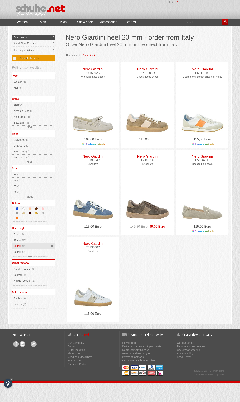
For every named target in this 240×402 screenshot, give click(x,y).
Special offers (28, 58)
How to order (129, 342)
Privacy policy (185, 353)
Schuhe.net (198, 371)
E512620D (21, 139)
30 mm (19, 251)
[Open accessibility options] (8, 383)
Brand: (17, 43)
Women (20, 81)
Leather (20, 274)
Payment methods (133, 356)
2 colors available (93, 144)
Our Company (75, 342)
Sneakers (93, 164)
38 (17, 192)
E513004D (21, 145)
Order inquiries (76, 349)
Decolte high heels (202, 164)
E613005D (147, 73)
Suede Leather (24, 269)
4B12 (18, 105)
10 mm (20, 240)
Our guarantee (185, 342)
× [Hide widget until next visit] (11, 379)
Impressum (74, 360)
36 (17, 180)
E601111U (21, 157)
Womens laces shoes (93, 76)
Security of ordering (188, 349)
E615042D (93, 73)
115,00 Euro (147, 139)
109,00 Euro (93, 139)
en (177, 2)
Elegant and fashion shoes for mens (202, 76)
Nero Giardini (28, 43)
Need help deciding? (79, 356)
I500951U (147, 160)
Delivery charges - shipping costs (141, 346)
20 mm (31, 50)
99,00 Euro (156, 226)
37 (17, 186)
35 (17, 174)
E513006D (21, 151)
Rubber (20, 298)
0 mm (19, 234)
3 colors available (203, 231)
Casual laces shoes (147, 76)
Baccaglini (21, 122)
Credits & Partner (77, 363)
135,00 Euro (202, 139)
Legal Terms (184, 356)
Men (18, 87)
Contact (72, 346)
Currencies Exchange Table (138, 360)
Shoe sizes (73, 353)
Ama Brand (22, 116)
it (169, 2)
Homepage (72, 55)
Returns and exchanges (136, 353)
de (173, 2)
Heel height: (20, 50)
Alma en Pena (23, 111)
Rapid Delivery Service (135, 349)
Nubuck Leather (24, 280)
